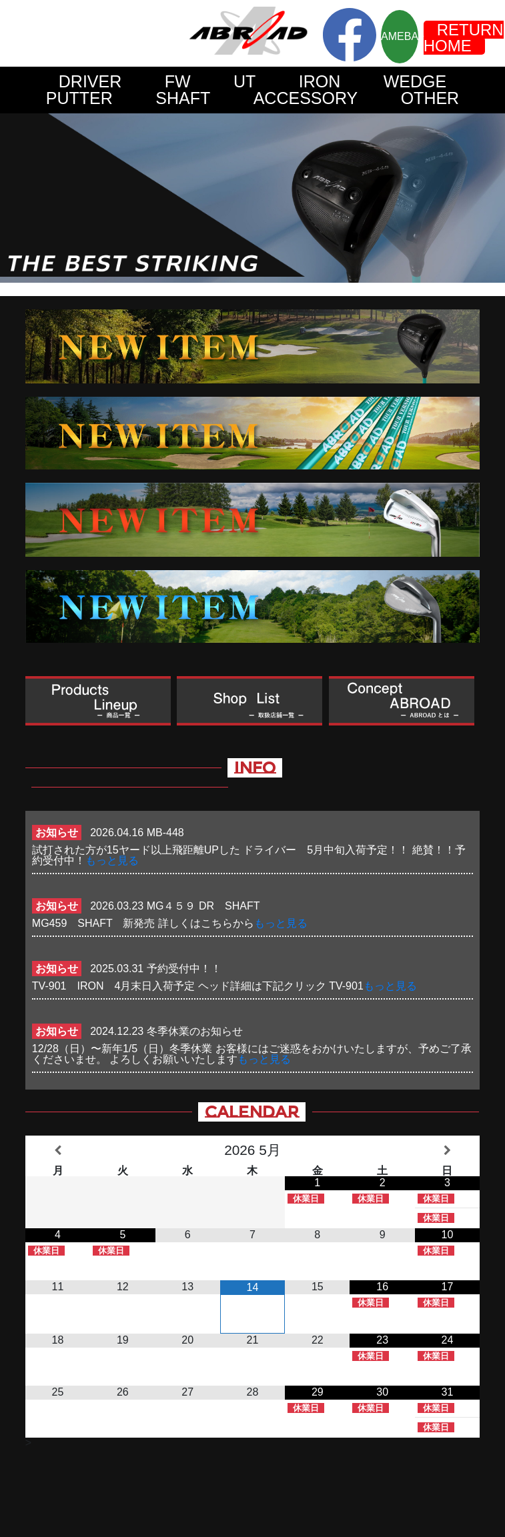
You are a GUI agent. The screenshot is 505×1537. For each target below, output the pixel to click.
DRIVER (90, 81)
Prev (17, 198)
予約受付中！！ (184, 968)
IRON (320, 81)
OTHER (430, 98)
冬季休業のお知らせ (195, 1031)
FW (178, 81)
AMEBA (399, 36)
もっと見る (112, 860)
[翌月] (447, 1150)
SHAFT (182, 98)
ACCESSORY (306, 98)
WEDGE (415, 81)
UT (244, 81)
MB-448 (165, 832)
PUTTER (79, 98)
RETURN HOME (464, 38)
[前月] (57, 1150)
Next (487, 198)
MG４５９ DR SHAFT (208, 906)
